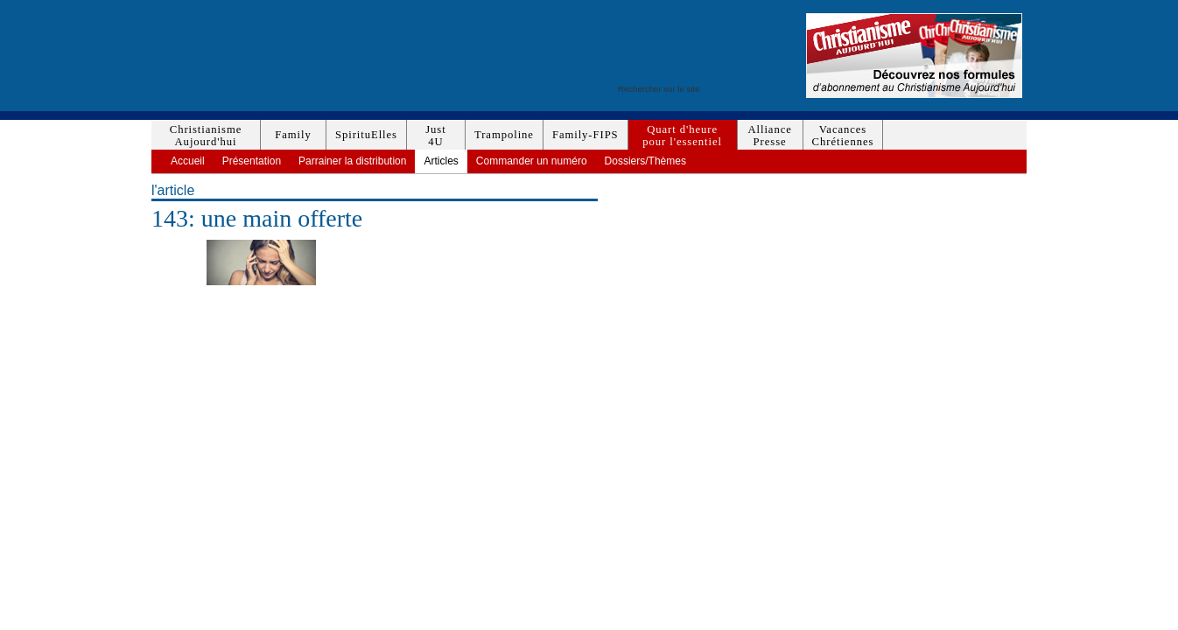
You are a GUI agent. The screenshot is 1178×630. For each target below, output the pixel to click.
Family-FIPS (585, 135)
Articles (441, 161)
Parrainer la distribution (352, 161)
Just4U (435, 135)
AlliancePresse (769, 135)
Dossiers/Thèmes (645, 161)
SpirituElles (366, 135)
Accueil (188, 161)
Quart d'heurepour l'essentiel (682, 135)
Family (293, 135)
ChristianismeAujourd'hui (206, 135)
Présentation (251, 161)
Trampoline (504, 135)
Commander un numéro (531, 161)
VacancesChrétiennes (843, 135)
